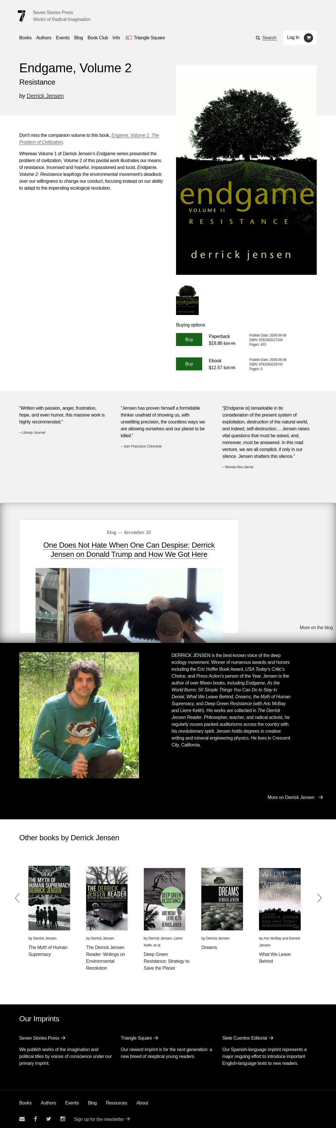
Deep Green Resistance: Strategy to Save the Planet (167, 957)
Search (269, 37)
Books (25, 1098)
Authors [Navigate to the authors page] (43, 37)
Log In (293, 37)
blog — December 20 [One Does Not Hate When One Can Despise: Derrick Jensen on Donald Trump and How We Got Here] (117, 532)
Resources (116, 1098)
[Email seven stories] (22, 1115)
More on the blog (316, 624)
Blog (92, 1098)
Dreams (209, 943)
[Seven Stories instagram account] (62, 1115)
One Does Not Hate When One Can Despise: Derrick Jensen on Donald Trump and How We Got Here (117, 554)
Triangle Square (136, 1034)
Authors (48, 1098)
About (142, 1098)
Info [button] (116, 37)
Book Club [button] (98, 37)
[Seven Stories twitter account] (48, 1115)
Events (72, 1098)
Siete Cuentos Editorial (244, 1034)
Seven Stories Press (53, 12)
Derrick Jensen (45, 96)
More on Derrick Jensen (291, 793)
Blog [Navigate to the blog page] (78, 37)
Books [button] (25, 37)
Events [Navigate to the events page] (62, 37)
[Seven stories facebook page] (35, 1115)
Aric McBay (272, 934)
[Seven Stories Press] (21, 16)
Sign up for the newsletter (99, 1115)
